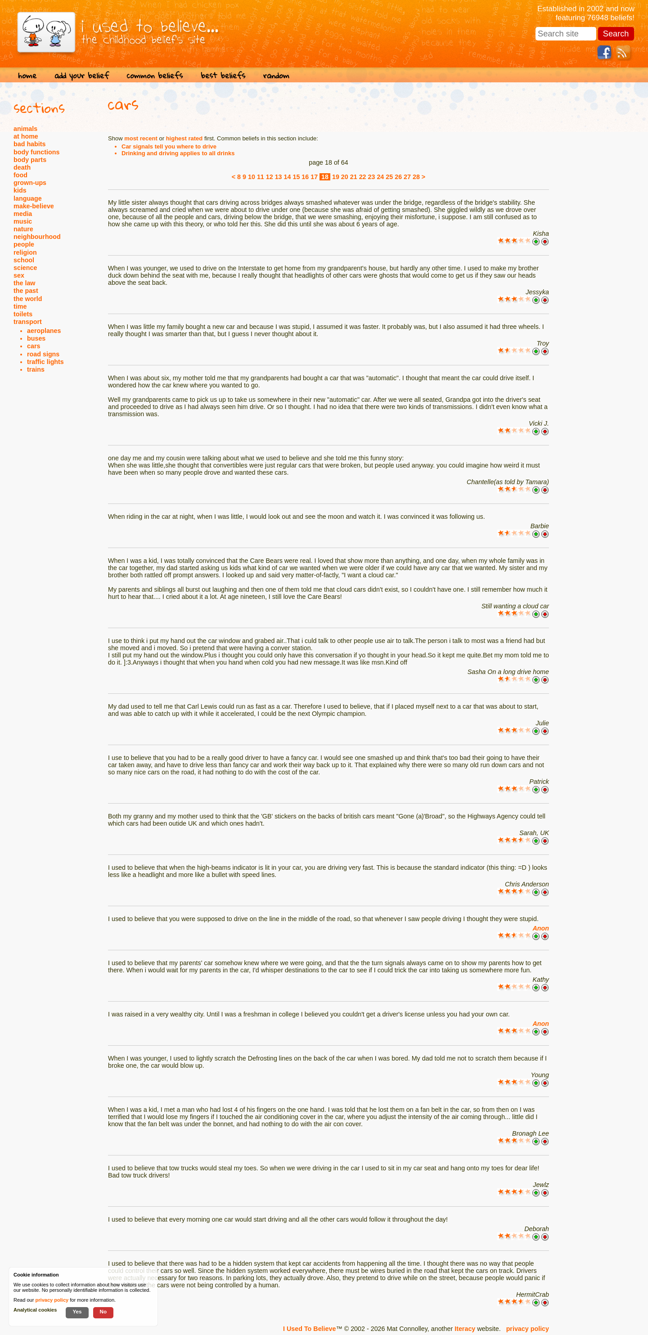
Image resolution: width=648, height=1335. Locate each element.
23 (371, 176)
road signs (43, 354)
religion (25, 252)
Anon (540, 928)
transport (28, 321)
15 (296, 176)
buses (36, 338)
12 (269, 176)
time (20, 306)
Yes (76, 1311)
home (27, 75)
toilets (23, 314)
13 (278, 176)
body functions (36, 152)
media (23, 213)
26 (398, 176)
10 (251, 176)
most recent (141, 138)
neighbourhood (37, 236)
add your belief (81, 75)
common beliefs (155, 75)
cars (33, 346)
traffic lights (45, 361)
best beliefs (223, 75)
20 (344, 176)
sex (19, 275)
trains (36, 369)
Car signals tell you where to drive (169, 146)
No (103, 1311)
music (23, 221)
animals (25, 128)
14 (287, 176)
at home (26, 136)
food (20, 175)
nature (23, 229)
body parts (30, 159)
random (276, 75)
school (24, 260)
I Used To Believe (309, 1328)
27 (407, 176)
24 (380, 176)
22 (362, 176)
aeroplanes (44, 330)
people (24, 244)
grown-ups (30, 182)
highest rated (184, 138)
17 (314, 176)
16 (305, 176)
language (28, 198)
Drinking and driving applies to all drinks (178, 153)
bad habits (30, 144)
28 (416, 176)
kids (20, 190)
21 (353, 176)
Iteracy (464, 1328)
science (25, 267)
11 (260, 176)
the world (28, 298)
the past (26, 290)
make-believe (34, 206)
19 (335, 176)
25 (389, 176)
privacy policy (527, 1328)
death (22, 167)
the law (24, 283)
